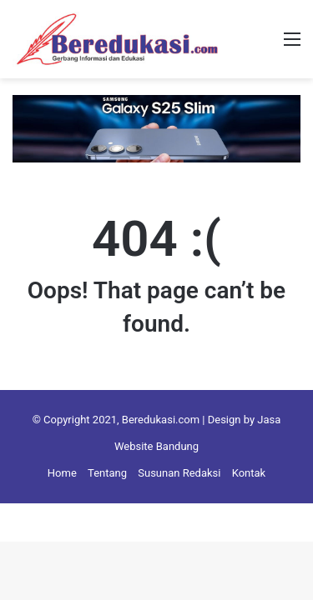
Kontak (249, 473)
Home (62, 473)
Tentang (107, 473)
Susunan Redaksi (179, 473)
